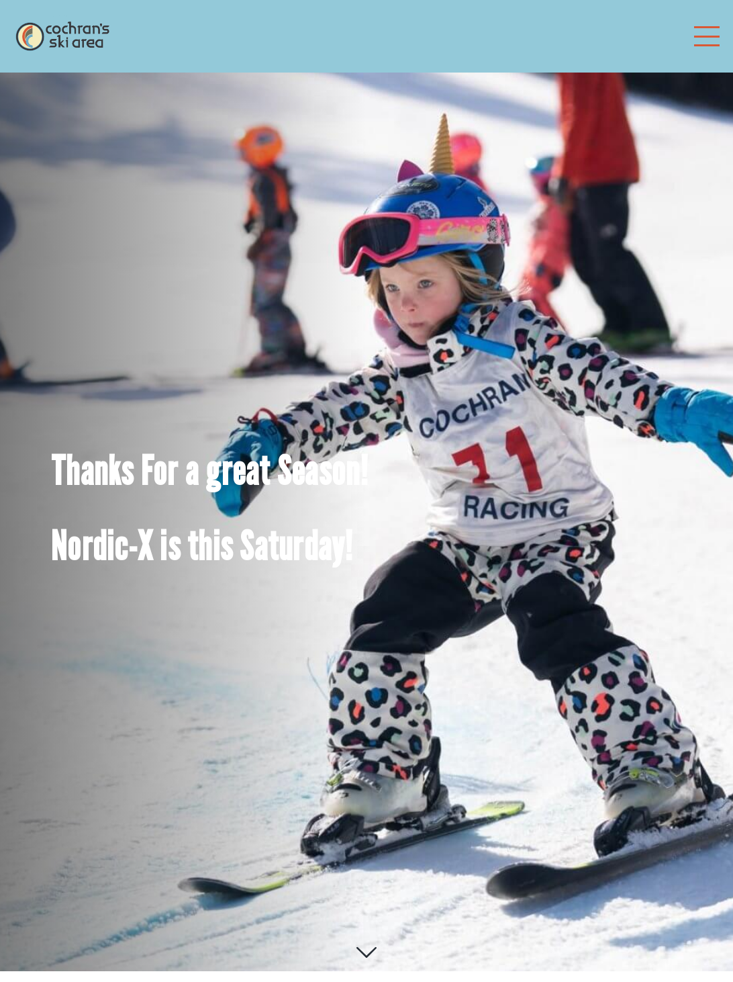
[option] (366, 509)
